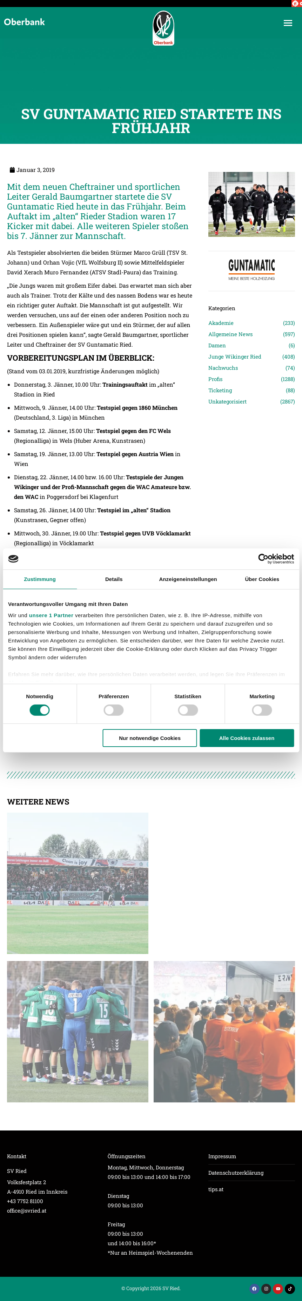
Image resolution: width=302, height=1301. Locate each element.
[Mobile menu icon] (288, 23)
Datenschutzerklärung (235, 1172)
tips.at (215, 1189)
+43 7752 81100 (25, 1201)
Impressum (222, 1156)
